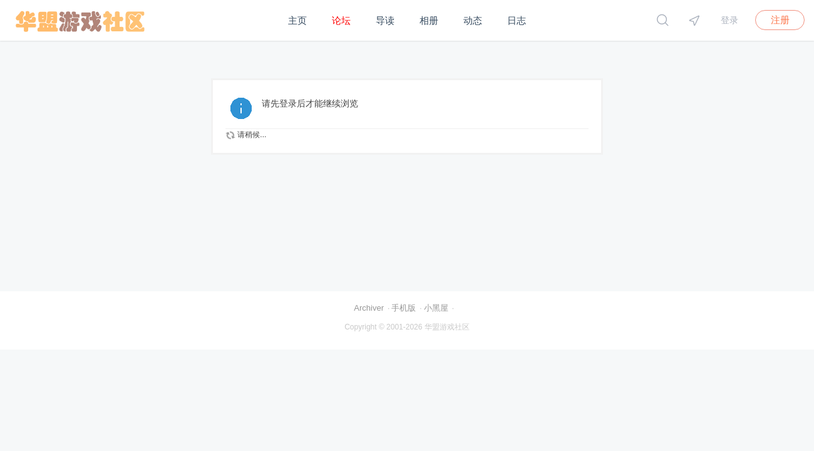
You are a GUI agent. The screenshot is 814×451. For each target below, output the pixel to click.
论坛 (341, 20)
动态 (472, 20)
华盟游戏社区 (447, 327)
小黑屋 (436, 308)
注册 (780, 19)
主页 (297, 20)
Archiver (369, 308)
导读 (385, 20)
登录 (729, 20)
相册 (429, 20)
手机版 (403, 308)
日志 (516, 20)
